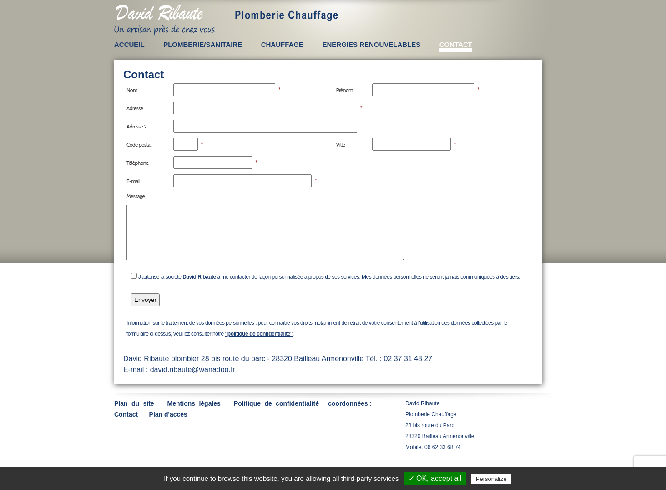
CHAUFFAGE (282, 44)
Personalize (491, 478)
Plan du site (134, 403)
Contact (126, 414)
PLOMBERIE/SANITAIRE (202, 44)
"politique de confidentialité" (259, 334)
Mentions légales (194, 403)
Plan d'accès (168, 414)
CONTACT (455, 44)
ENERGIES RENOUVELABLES (371, 44)
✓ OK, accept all (435, 478)
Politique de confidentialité (276, 403)
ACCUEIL (129, 44)
